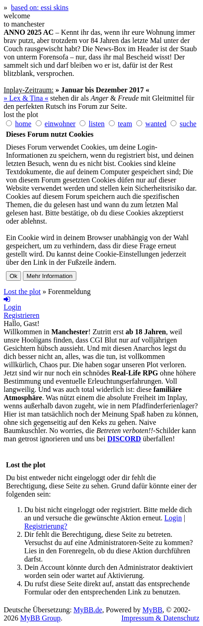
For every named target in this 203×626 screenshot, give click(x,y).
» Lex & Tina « (26, 98)
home (23, 124)
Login (173, 518)
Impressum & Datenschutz (160, 618)
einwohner (60, 124)
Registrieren (21, 315)
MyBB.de (88, 610)
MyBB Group (40, 618)
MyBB (153, 610)
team (125, 124)
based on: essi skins (40, 7)
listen (97, 124)
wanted (155, 124)
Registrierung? (45, 526)
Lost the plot (22, 291)
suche (188, 124)
